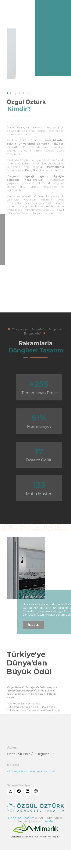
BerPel (49, 821)
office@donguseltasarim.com (33, 771)
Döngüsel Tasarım (21, 818)
